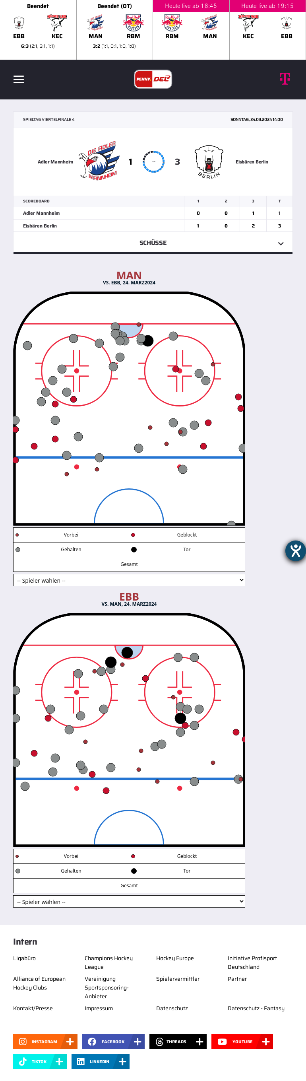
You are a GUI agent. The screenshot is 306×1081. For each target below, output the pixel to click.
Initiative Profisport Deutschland (252, 962)
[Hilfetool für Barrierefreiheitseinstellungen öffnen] (295, 550)
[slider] (153, 30)
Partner (237, 978)
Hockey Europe (175, 958)
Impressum (99, 1008)
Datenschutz (172, 1008)
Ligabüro (24, 958)
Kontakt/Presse (33, 1008)
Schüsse (153, 243)
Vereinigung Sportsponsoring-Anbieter (107, 987)
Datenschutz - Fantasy (256, 1008)
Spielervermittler (177, 978)
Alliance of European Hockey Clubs (39, 983)
